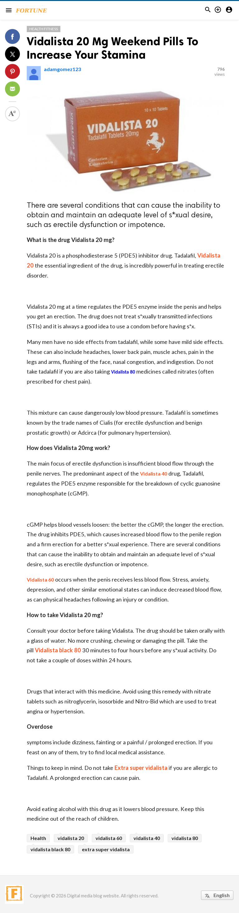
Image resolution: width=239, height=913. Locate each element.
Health (38, 838)
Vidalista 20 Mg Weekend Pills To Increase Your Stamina (112, 48)
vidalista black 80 (50, 849)
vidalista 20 (71, 838)
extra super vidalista (106, 849)
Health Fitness (43, 29)
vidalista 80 (184, 838)
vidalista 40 (147, 838)
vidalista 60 (109, 838)
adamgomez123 (62, 69)
